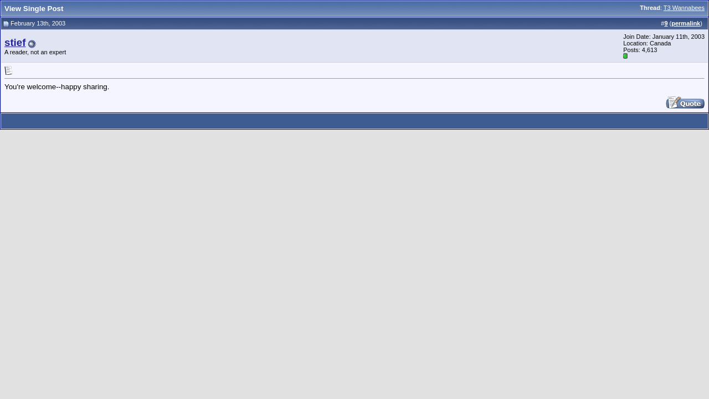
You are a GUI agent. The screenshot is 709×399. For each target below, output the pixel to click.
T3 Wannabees (684, 7)
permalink (685, 23)
